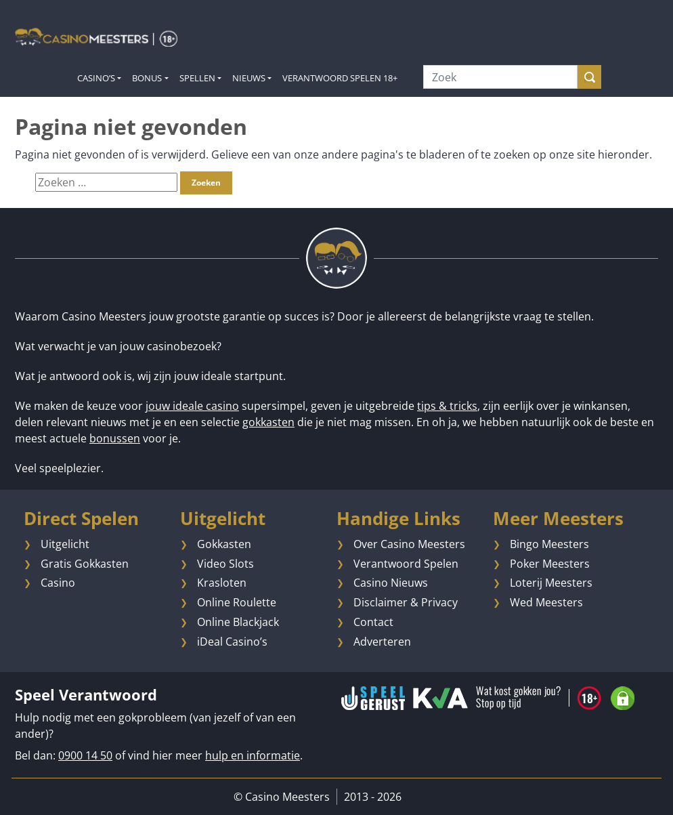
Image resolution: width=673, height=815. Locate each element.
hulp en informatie (252, 755)
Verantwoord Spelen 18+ (339, 78)
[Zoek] (500, 77)
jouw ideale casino (192, 405)
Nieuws (248, 78)
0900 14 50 (85, 755)
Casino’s (96, 78)
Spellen (197, 78)
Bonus (147, 78)
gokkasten (268, 422)
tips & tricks (447, 405)
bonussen (114, 438)
